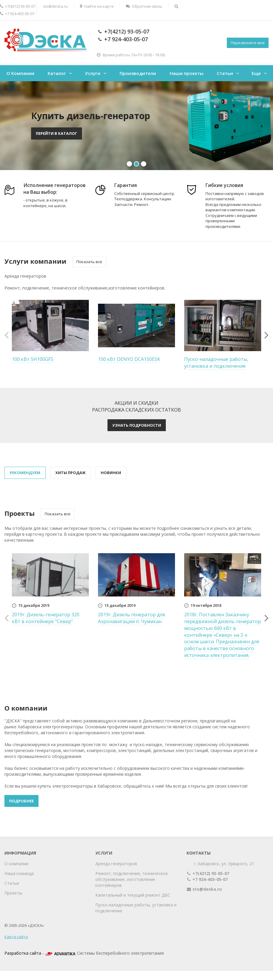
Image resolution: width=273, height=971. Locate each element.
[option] (136, 125)
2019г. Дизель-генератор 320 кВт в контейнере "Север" (45, 618)
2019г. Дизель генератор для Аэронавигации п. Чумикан (131, 618)
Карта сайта (16, 936)
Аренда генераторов (116, 863)
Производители (138, 73)
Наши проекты (186, 73)
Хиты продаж (70, 472)
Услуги (92, 73)
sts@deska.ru (55, 6)
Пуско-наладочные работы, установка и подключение (216, 362)
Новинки (111, 472)
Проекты (13, 893)
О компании (16, 863)
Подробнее (21, 801)
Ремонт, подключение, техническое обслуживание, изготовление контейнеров (131, 879)
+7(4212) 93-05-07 (126, 31)
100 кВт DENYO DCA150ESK (129, 359)
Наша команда (19, 873)
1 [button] (129, 164)
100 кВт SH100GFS (32, 359)
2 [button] (136, 164)
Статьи (225, 73)
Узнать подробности (136, 425)
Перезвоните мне (248, 42)
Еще (256, 73)
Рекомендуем (25, 472)
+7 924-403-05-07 (125, 39)
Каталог (57, 73)
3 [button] (143, 164)
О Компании (20, 73)
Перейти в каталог (56, 133)
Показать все (89, 261)
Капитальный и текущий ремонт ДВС (132, 895)
